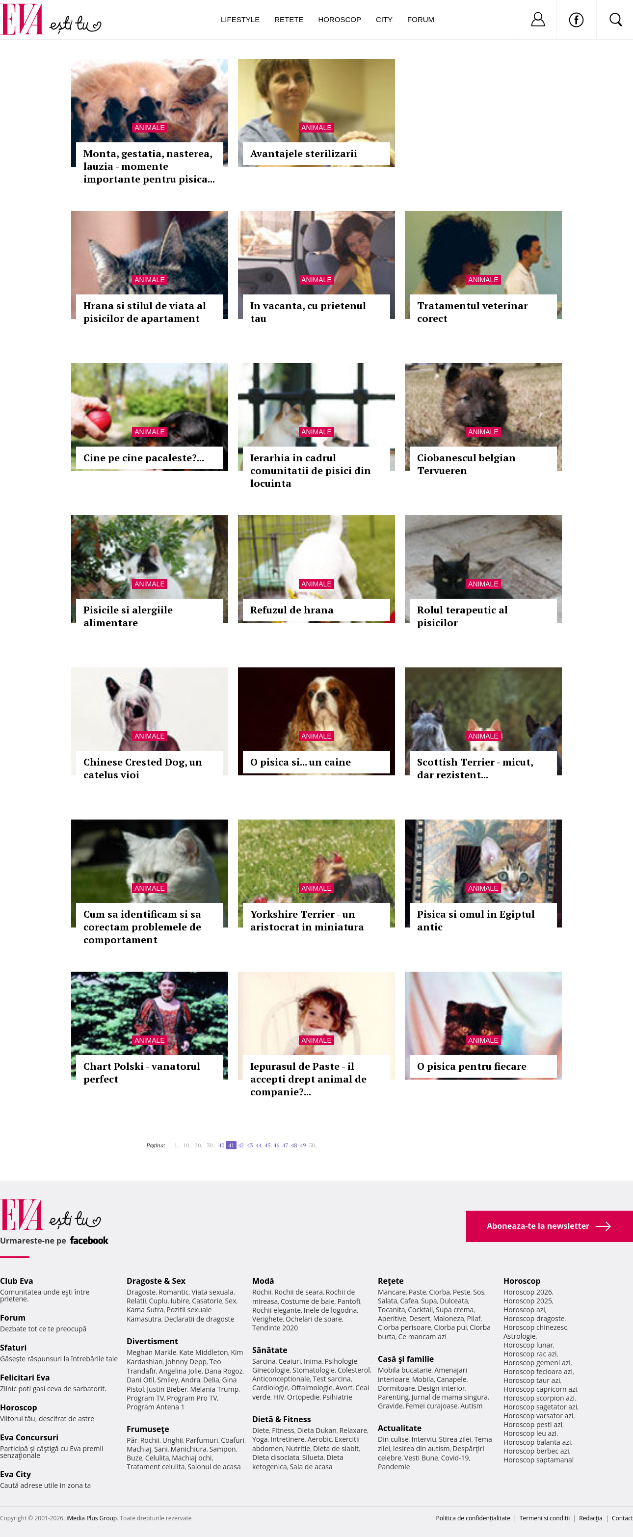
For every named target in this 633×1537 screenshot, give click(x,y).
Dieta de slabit (336, 1448)
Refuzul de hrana (292, 609)
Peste (462, 1292)
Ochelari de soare (314, 1319)
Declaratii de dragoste (199, 1319)
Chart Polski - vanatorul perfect (141, 1073)
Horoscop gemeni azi (537, 1362)
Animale (149, 128)
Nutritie (298, 1448)
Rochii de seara (298, 1292)
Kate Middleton (203, 1352)
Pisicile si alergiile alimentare (128, 616)
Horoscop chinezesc (535, 1327)
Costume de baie (308, 1301)
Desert (419, 1318)
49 (303, 1145)
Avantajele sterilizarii (303, 153)
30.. (211, 1145)
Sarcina (264, 1361)
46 (276, 1145)
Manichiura (189, 1449)
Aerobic (320, 1439)
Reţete (391, 1280)
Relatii (136, 1300)
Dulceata (454, 1300)
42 (241, 1145)
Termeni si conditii (545, 1518)
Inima (313, 1361)
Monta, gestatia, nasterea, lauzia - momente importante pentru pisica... (149, 166)
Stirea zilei (455, 1439)
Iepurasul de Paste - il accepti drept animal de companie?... (308, 1079)
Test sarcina (332, 1378)
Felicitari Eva (25, 1377)
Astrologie (519, 1336)
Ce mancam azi (422, 1336)
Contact (622, 1518)
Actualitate (400, 1428)
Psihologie (341, 1361)
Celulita (157, 1457)
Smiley (167, 1379)
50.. (313, 1145)
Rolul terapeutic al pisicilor (462, 616)
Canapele (452, 1379)
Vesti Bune (421, 1457)
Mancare (392, 1292)
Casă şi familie (406, 1358)
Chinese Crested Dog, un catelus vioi (142, 768)
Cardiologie (270, 1387)
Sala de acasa (311, 1466)
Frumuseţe (148, 1429)
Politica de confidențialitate (473, 1518)
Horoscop (339, 19)
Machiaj (139, 1449)
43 (250, 1145)
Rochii (149, 1440)
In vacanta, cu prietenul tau (308, 312)
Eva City (15, 1474)
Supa (429, 1300)
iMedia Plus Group (91, 1518)
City (384, 19)
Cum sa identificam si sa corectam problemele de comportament (142, 926)
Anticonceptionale (281, 1378)
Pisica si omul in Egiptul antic (476, 920)
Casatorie (207, 1300)
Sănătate (270, 1350)
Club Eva (16, 1280)
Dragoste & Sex (156, 1280)
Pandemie (394, 1466)
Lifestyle (240, 19)
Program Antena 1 (156, 1406)
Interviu (424, 1439)
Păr (132, 1440)
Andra (191, 1379)
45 (267, 1145)
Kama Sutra (145, 1309)
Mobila (423, 1379)
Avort (343, 1387)
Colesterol (354, 1370)
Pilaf (473, 1318)
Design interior (441, 1388)
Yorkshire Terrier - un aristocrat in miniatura (307, 920)
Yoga (260, 1439)
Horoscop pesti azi (532, 1424)
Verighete (267, 1319)
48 (294, 1145)
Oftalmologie (312, 1387)
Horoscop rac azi (530, 1353)
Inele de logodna (330, 1310)
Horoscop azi (524, 1309)
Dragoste (141, 1292)
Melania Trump (214, 1389)
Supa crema (455, 1309)
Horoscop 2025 (527, 1300)
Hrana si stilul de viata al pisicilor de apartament (144, 312)
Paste (417, 1292)
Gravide (390, 1405)
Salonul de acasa (214, 1466)
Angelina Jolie (180, 1371)
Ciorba (439, 1292)
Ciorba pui (450, 1327)
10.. (187, 1145)
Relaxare (354, 1430)
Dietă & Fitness (281, 1419)
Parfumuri (202, 1440)
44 (259, 1145)
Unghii (172, 1440)
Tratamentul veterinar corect (472, 312)
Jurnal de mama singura (450, 1397)
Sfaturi (13, 1347)
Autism (471, 1405)
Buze (134, 1457)
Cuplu (158, 1300)
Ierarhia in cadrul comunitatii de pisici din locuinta (310, 470)
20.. (199, 1145)
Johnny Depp (186, 1361)
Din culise (393, 1439)
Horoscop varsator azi (538, 1415)
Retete (288, 19)
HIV (279, 1397)
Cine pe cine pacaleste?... (143, 457)
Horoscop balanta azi (537, 1442)
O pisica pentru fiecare (472, 1066)
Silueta (313, 1457)
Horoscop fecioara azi (538, 1371)
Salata (387, 1300)
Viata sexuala (212, 1292)
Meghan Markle (152, 1352)
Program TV (145, 1398)
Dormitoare (396, 1388)
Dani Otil (141, 1379)
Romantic (173, 1292)
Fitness (283, 1430)
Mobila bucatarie (405, 1370)
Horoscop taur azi (531, 1380)
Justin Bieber (167, 1389)
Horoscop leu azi (529, 1433)
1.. (177, 1145)
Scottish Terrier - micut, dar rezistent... (475, 768)
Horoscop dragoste (534, 1318)
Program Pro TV (192, 1398)
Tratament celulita (156, 1466)
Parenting (393, 1397)
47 (285, 1145)
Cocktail (420, 1309)
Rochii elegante (276, 1310)
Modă (263, 1280)
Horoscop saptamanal (538, 1459)
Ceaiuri (290, 1361)
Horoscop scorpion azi (539, 1398)
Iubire (179, 1300)
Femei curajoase (431, 1405)
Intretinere (287, 1439)
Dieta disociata (275, 1457)
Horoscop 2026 (527, 1292)
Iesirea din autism (421, 1448)
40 (221, 1145)
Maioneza (448, 1318)
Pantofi (349, 1301)
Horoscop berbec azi (536, 1451)
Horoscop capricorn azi (540, 1389)
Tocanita (391, 1309)
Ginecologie (271, 1370)
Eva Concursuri (29, 1437)
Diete (260, 1430)
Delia (211, 1379)
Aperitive (392, 1318)
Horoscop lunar (528, 1345)
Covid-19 (455, 1457)
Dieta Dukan (316, 1430)
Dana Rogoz (224, 1371)
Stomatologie (313, 1370)
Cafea (409, 1300)
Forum (420, 19)
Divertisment (152, 1341)
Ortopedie (303, 1397)
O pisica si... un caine (300, 761)
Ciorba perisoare (404, 1327)
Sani (161, 1449)
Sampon (223, 1449)
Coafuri (232, 1440)
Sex (231, 1300)
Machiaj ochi (191, 1457)
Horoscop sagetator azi (540, 1406)
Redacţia (591, 1518)
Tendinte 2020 (275, 1327)
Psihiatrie (337, 1397)
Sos (478, 1292)
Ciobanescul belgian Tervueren (466, 464)
